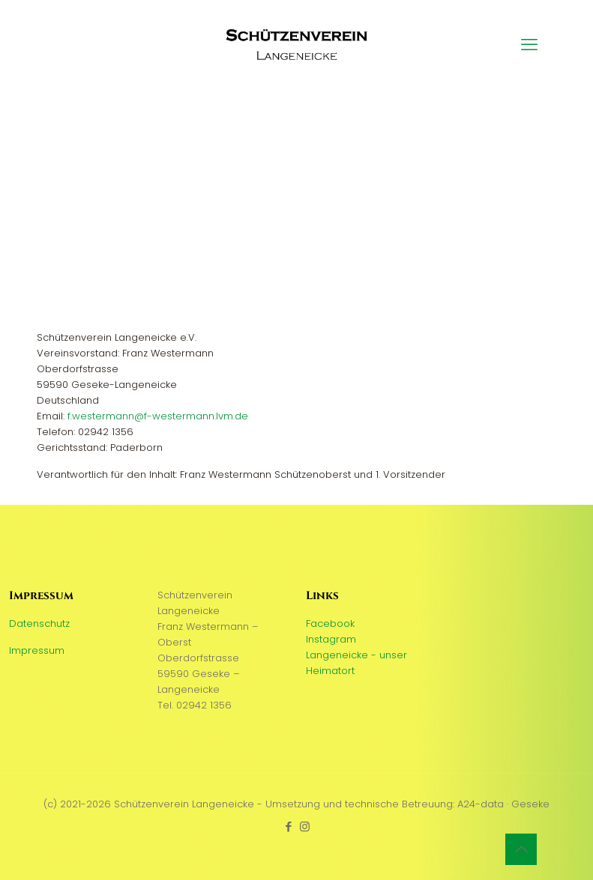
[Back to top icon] (521, 849)
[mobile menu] (529, 45)
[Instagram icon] (304, 826)
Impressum (36, 650)
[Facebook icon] (289, 826)
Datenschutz (39, 623)
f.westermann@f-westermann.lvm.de (157, 416)
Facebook (330, 623)
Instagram (331, 639)
